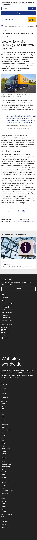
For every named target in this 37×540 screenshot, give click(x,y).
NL (10, 464)
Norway (3, 496)
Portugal (3, 501)
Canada (3, 406)
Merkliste (30, 26)
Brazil (3, 403)
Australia (3, 524)
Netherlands (4, 493)
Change (18, 13)
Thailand (3, 451)
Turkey (3, 517)
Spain (3, 509)
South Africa (4, 393)
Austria (3, 461)
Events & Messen (6, 310)
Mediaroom (9, 19)
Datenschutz (4, 300)
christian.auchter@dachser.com (27, 221)
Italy (2, 488)
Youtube (4, 332)
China (3, 427)
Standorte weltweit (6, 312)
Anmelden (18, 288)
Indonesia (4, 435)
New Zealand (5, 527)
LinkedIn (4, 330)
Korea (3, 440)
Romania (3, 503)
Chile (2, 409)
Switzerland (4, 514)
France (3, 474)
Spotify (4, 338)
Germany (4, 477)
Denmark (4, 469)
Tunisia (3, 390)
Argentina (4, 401)
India (2, 432)
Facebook (5, 327)
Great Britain (5, 480)
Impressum (4, 297)
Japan (3, 438)
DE (13, 490)
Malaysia (3, 443)
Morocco (3, 388)
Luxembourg (4, 490)
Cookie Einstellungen (7, 303)
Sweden (3, 511)
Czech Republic (5, 466)
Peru (2, 414)
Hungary (3, 482)
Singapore (4, 446)
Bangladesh (4, 424)
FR (7, 464)
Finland (3, 472)
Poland (3, 498)
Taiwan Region (5, 448)
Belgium (3, 464)
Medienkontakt (5, 317)
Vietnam (3, 453)
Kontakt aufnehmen (6, 320)
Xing (3, 335)
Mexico (3, 411)
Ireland (3, 485)
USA (2, 417)
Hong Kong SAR (6, 430)
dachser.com (15, 377)
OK (32, 8)
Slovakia (3, 506)
